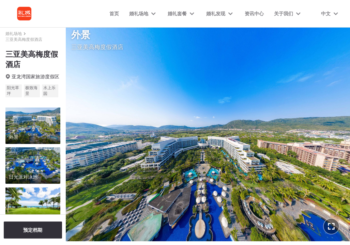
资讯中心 (254, 13)
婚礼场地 (13, 33)
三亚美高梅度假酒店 (23, 39)
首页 (114, 13)
